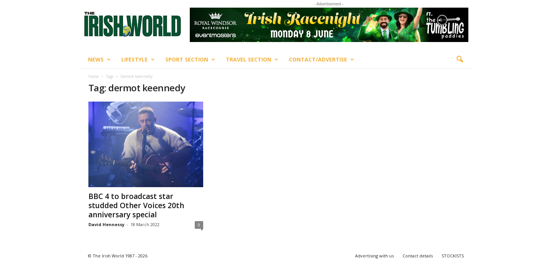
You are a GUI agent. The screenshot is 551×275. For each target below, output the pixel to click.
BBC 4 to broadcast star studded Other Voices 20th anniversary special (136, 205)
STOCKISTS (453, 256)
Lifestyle (138, 59)
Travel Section (252, 59)
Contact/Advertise (321, 59)
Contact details (418, 256)
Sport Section (190, 59)
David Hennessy (106, 224)
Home (93, 76)
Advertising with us (374, 256)
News (99, 59)
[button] (459, 59)
